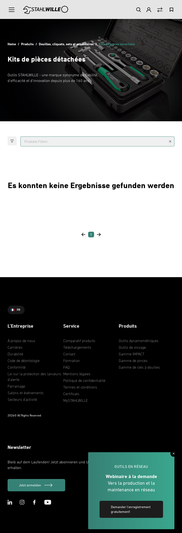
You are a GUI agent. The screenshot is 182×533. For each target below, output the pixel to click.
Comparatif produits (79, 341)
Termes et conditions (80, 387)
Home (12, 44)
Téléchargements (77, 347)
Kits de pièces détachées (117, 44)
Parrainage (16, 386)
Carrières (15, 347)
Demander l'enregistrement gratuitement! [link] (130, 509)
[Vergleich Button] (160, 9)
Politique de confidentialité (84, 380)
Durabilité (15, 354)
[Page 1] (91, 234)
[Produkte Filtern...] (97, 141)
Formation (71, 360)
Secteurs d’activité (22, 399)
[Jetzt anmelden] (36, 485)
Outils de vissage (132, 347)
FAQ (66, 367)
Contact (69, 354)
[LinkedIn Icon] (10, 502)
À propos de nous (21, 341)
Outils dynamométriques (139, 341)
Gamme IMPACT (131, 354)
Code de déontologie (24, 360)
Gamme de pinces (133, 360)
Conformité (17, 367)
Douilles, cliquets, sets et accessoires (66, 44)
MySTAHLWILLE (75, 400)
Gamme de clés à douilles (139, 367)
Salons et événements (26, 393)
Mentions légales (77, 374)
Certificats (71, 394)
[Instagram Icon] (22, 502)
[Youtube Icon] (47, 502)
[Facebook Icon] (34, 502)
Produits (27, 44)
